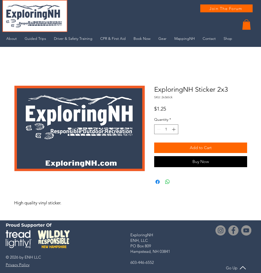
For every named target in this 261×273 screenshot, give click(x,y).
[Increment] (174, 129)
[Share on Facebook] (157, 182)
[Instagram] (220, 230)
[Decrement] (158, 129)
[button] (246, 24)
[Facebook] (233, 230)
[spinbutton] (166, 129)
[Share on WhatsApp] (167, 182)
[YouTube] (246, 230)
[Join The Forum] (226, 8)
